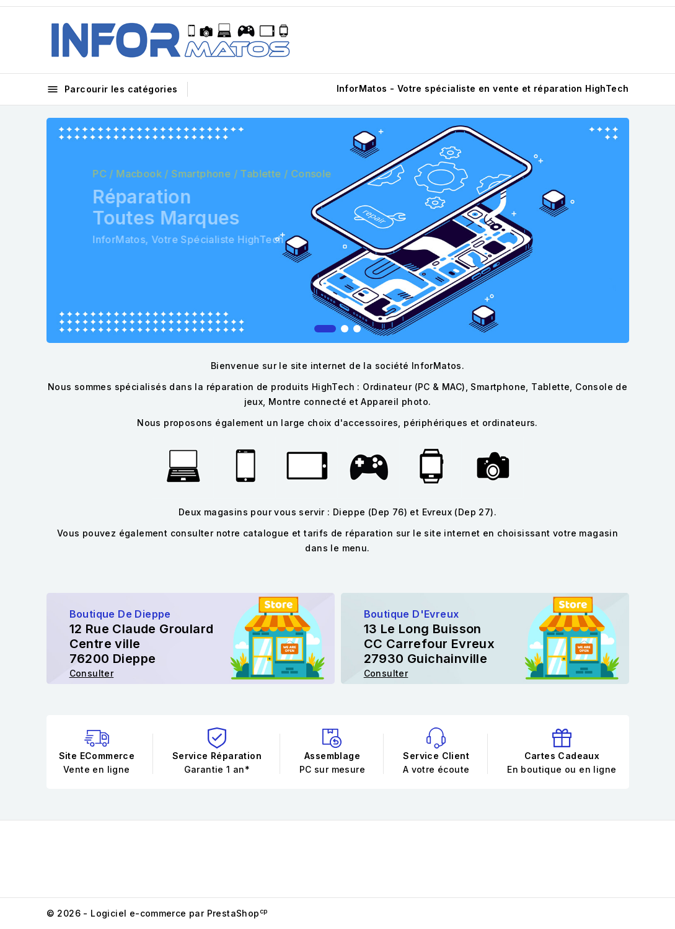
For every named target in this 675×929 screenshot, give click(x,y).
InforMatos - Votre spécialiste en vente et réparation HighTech (483, 88)
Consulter (91, 673)
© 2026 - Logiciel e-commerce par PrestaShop (157, 913)
